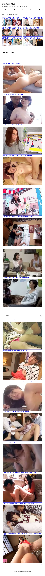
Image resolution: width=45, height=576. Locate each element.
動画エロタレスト (39, 564)
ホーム (4, 14)
